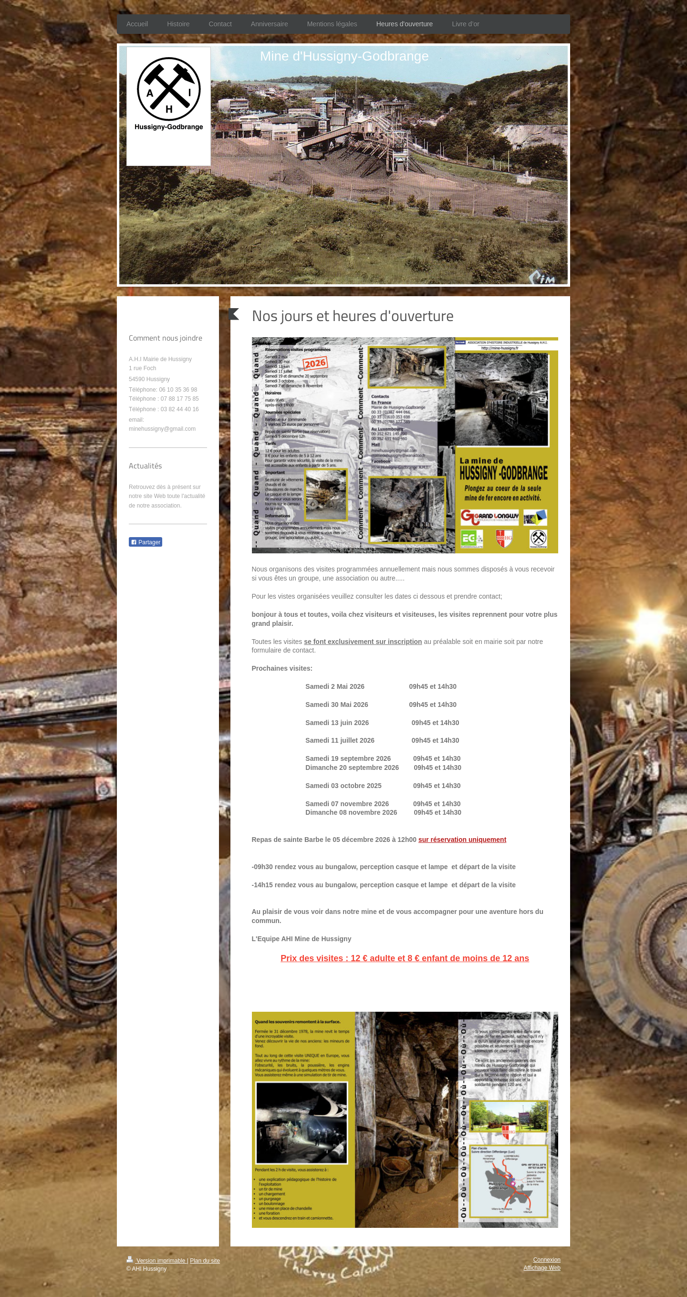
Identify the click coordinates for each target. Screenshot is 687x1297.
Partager (145, 542)
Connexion (547, 1259)
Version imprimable (156, 1260)
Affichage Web (542, 1268)
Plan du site (205, 1260)
